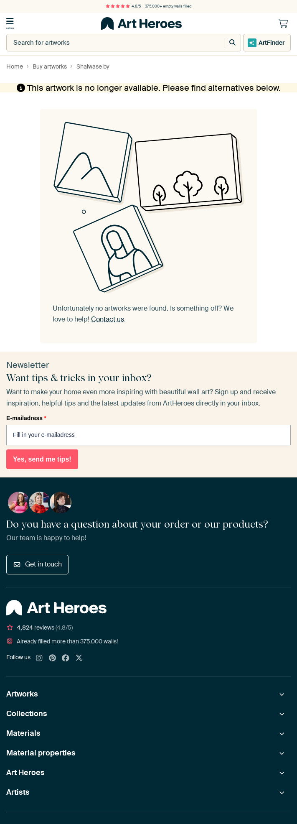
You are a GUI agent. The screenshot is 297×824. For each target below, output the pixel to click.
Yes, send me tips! (42, 459)
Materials (23, 733)
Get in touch (37, 564)
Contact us (107, 319)
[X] (79, 658)
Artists (18, 792)
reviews (39, 627)
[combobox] (107, 42)
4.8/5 (123, 6)
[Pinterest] (52, 658)
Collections (26, 714)
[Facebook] (65, 658)
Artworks (22, 694)
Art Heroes (25, 773)
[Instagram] (39, 658)
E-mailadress (26, 418)
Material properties (41, 753)
